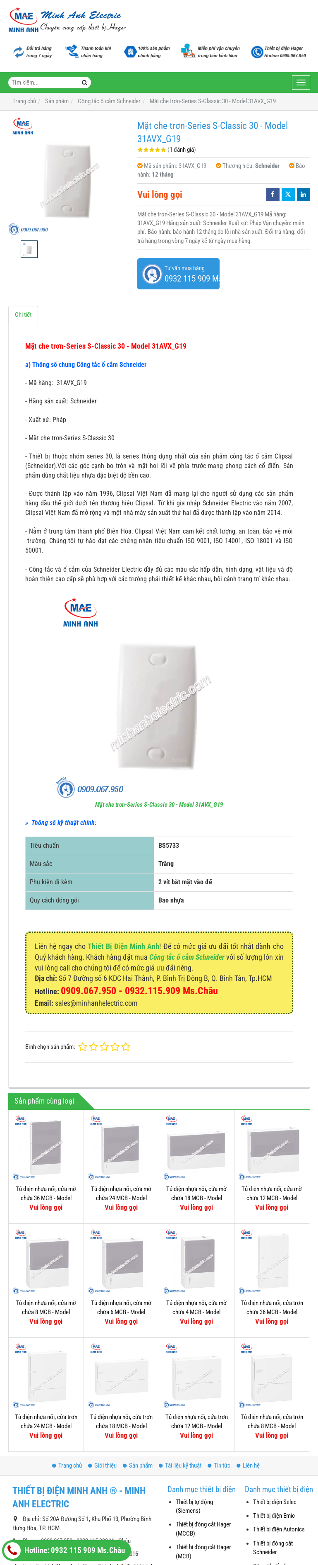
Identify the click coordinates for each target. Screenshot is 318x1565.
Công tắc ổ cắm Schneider (187, 957)
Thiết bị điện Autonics (279, 1529)
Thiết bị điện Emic (274, 1515)
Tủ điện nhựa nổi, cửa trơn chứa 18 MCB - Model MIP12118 (121, 1426)
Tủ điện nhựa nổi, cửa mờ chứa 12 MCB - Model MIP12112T (271, 1198)
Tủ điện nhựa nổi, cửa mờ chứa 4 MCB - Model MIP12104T (196, 1312)
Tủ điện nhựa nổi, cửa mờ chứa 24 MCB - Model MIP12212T (121, 1198)
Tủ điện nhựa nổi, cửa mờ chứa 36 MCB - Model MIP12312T (46, 1198)
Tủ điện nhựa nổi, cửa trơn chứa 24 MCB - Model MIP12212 (46, 1426)
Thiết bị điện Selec (274, 1502)
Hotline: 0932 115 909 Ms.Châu (64, 1550)
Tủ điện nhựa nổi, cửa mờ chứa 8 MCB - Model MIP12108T (46, 1312)
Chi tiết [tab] (23, 314)
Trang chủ (67, 1465)
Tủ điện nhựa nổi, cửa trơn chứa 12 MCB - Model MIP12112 (196, 1426)
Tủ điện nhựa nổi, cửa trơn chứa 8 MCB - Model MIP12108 (272, 1426)
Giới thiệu (102, 1465)
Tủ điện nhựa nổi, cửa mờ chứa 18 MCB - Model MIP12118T (196, 1198)
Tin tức (219, 1465)
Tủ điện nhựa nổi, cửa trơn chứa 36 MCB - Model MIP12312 (272, 1312)
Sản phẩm (138, 1465)
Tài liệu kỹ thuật (180, 1465)
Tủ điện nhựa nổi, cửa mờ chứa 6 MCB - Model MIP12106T (121, 1312)
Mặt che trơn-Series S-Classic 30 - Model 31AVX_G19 (159, 804)
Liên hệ (248, 1465)
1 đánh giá (182, 149)
